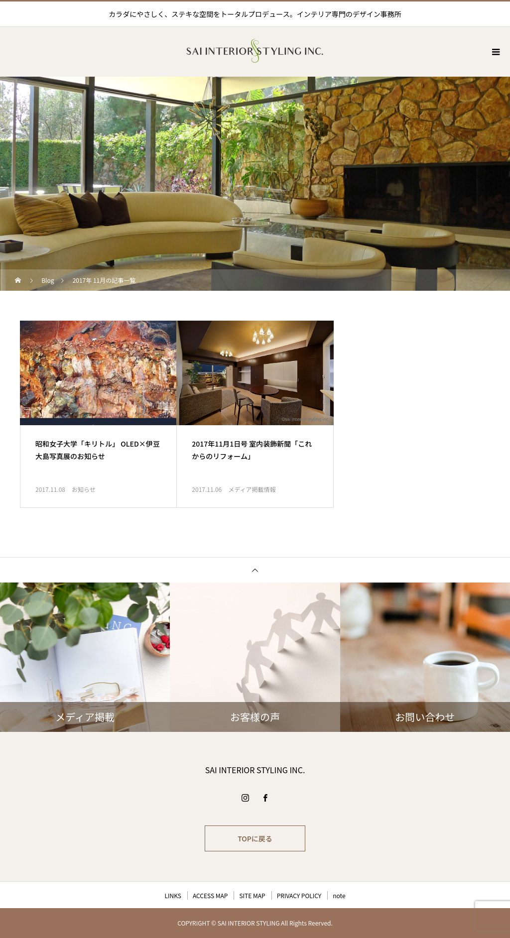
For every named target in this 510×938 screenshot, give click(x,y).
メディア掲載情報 (251, 489)
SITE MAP (252, 895)
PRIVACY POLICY (299, 895)
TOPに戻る (255, 838)
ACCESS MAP (210, 895)
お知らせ (84, 489)
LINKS (172, 895)
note (339, 895)
